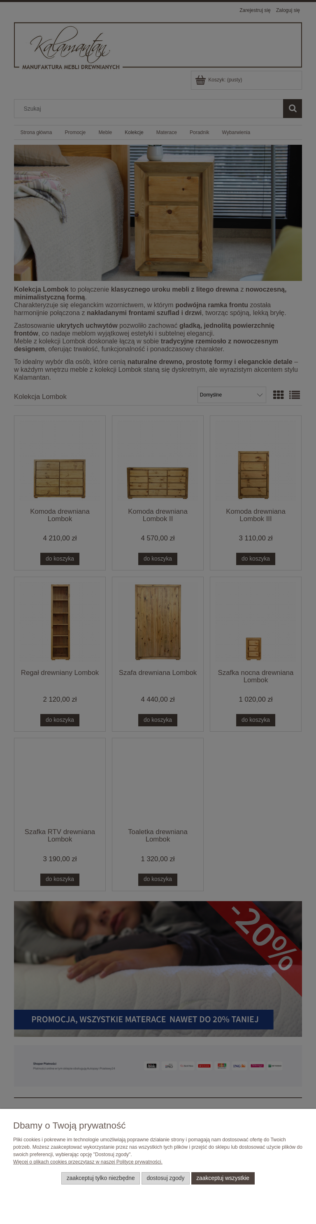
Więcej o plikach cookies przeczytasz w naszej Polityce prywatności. (88, 1162)
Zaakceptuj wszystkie (222, 1178)
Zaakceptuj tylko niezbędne (101, 1178)
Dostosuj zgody (165, 1178)
